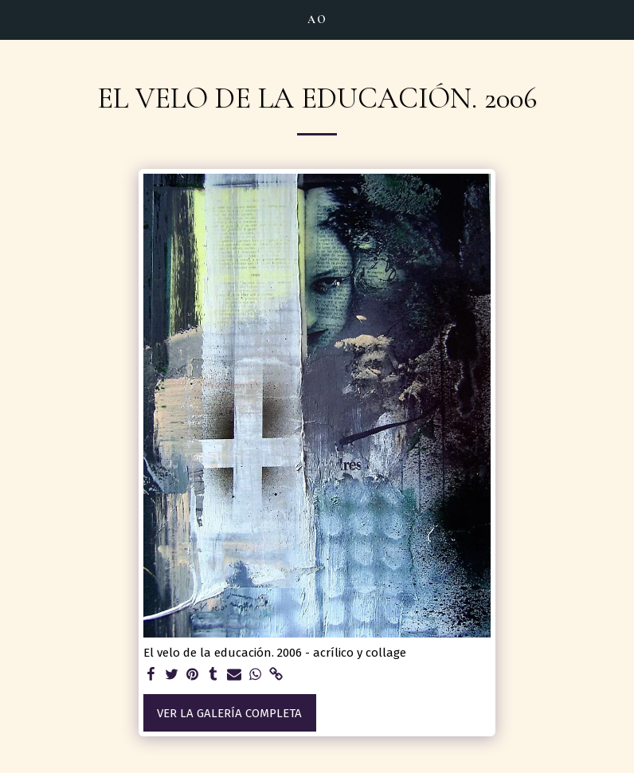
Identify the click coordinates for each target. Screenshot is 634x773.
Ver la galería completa (229, 713)
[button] (17, 19)
